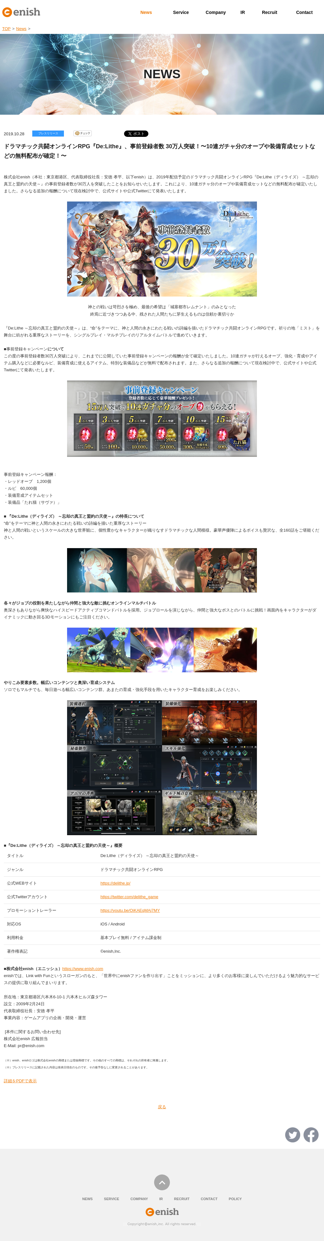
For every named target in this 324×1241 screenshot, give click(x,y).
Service (181, 12)
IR (242, 12)
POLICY (235, 1199)
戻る (162, 1106)
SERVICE (111, 1199)
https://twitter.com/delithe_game (129, 896)
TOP (6, 28)
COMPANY (139, 1199)
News (146, 12)
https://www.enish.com (82, 968)
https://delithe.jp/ (115, 883)
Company (216, 12)
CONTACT (209, 1199)
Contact (304, 12)
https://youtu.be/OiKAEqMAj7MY (130, 910)
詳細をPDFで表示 (20, 1080)
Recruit (269, 12)
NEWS (87, 1199)
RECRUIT (182, 1199)
